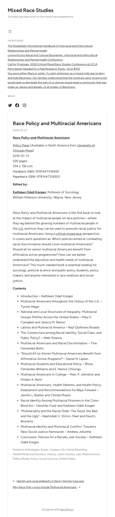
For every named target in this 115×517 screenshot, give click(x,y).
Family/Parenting (76, 449)
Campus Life (57, 449)
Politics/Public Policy (25, 458)
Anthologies (32, 449)
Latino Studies (66, 454)
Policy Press (21, 145)
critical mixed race (69, 234)
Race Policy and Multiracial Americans (57, 123)
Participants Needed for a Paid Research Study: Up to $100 (44, 69)
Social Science (48, 458)
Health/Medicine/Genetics (29, 454)
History (51, 454)
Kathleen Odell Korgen (29, 192)
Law (78, 454)
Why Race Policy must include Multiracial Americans (45, 487)
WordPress (66, 509)
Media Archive (91, 454)
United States (67, 458)
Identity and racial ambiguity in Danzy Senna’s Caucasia (50, 481)
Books (44, 449)
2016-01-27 (20, 130)
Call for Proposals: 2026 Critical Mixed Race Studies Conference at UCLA (52, 64)
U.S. (21, 228)
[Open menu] (10, 31)
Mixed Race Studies (30, 10)
